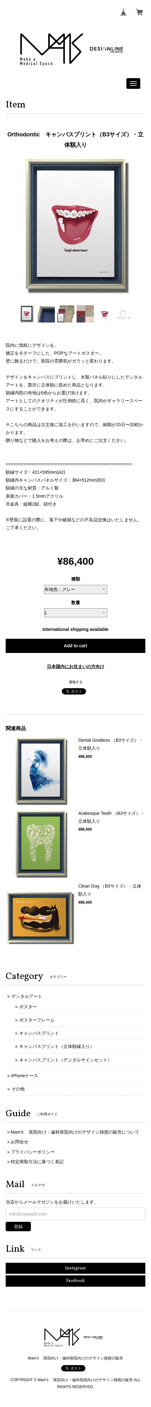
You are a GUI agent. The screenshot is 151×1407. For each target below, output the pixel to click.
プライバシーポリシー (33, 1151)
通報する (76, 682)
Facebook (75, 1281)
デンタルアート (26, 996)
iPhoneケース (24, 1075)
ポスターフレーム (37, 1019)
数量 (75, 602)
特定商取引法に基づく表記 (37, 1161)
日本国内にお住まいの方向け (75, 666)
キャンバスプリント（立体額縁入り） (56, 1046)
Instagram (75, 1268)
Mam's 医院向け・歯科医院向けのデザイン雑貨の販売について (75, 1132)
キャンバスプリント (39, 1033)
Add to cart (75, 645)
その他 (18, 1088)
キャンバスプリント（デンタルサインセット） (65, 1059)
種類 (75, 578)
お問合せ (19, 1141)
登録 (18, 1226)
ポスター (28, 1006)
